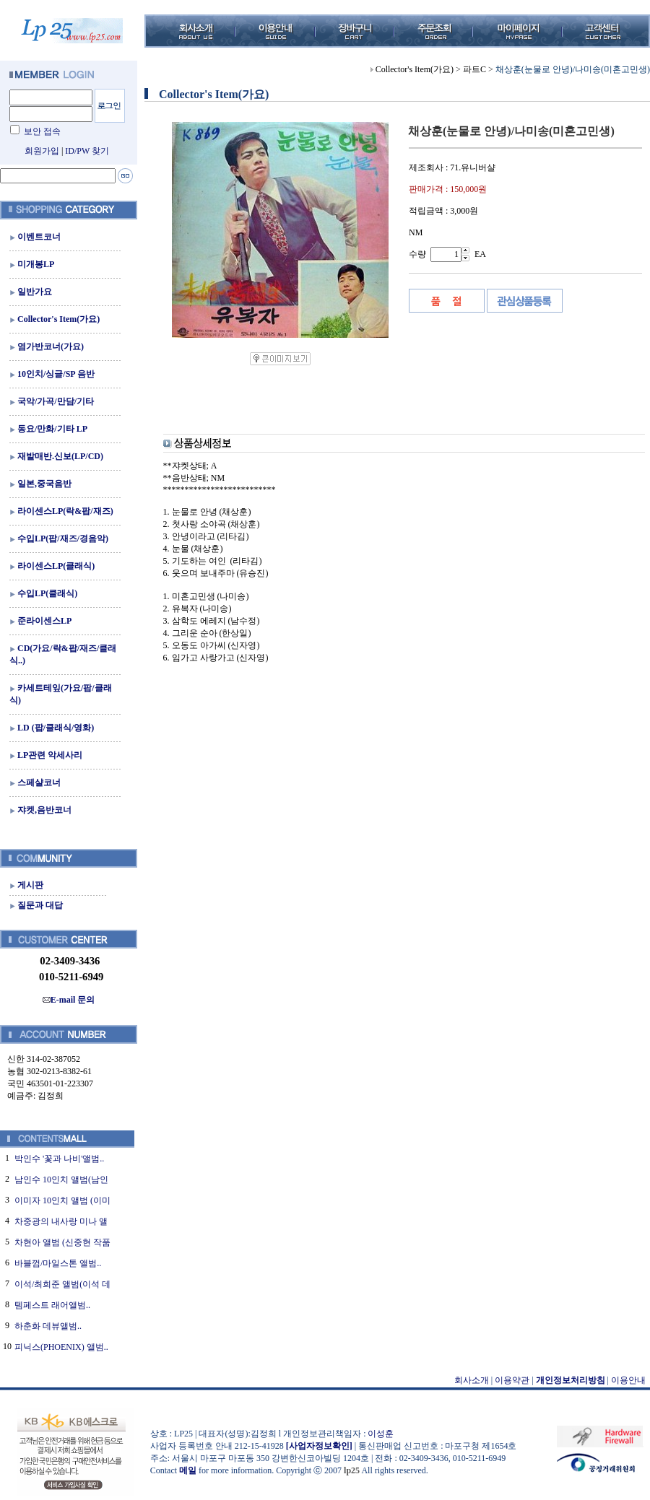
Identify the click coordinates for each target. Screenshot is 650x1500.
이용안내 (628, 1380)
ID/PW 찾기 (87, 151)
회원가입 (42, 151)
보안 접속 (42, 131)
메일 (187, 1470)
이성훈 (381, 1434)
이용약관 (512, 1380)
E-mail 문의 (69, 1000)
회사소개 (471, 1380)
